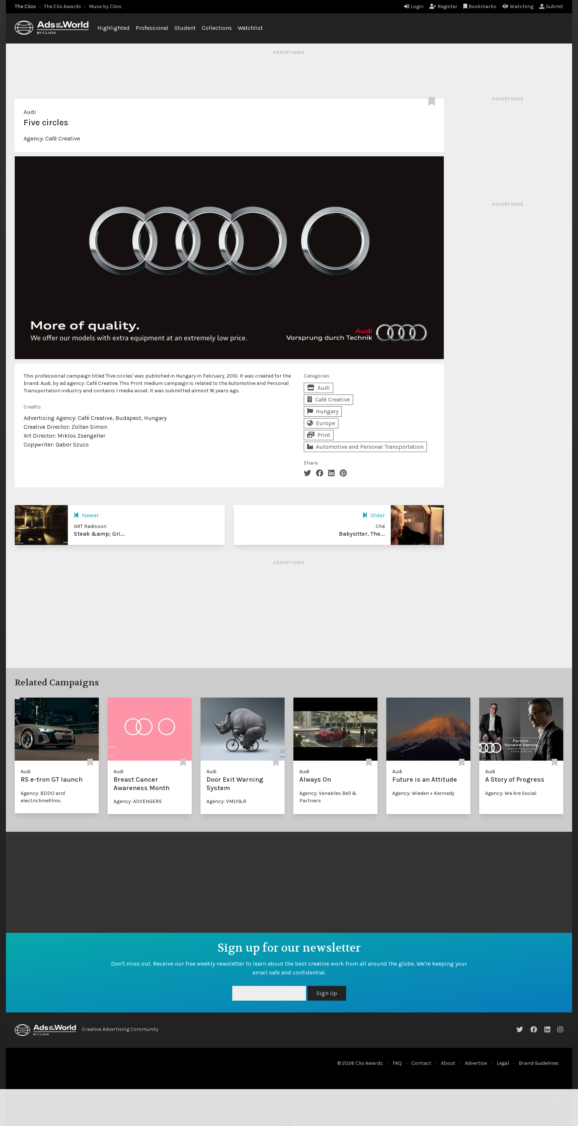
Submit (551, 6)
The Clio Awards (62, 6)
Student (185, 27)
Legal (503, 1063)
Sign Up (326, 993)
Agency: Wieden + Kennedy (423, 793)
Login (414, 6)
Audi (30, 111)
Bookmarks (480, 6)
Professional (152, 27)
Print (318, 434)
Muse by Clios (105, 6)
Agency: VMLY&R (226, 801)
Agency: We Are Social (510, 793)
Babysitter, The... (362, 533)
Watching (517, 6)
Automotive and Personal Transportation (365, 446)
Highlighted (113, 27)
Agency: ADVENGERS (138, 801)
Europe (321, 423)
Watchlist (250, 27)
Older (373, 515)
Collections (217, 27)
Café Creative (62, 138)
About (448, 1063)
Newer (86, 515)
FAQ (397, 1063)
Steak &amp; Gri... (99, 533)
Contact (421, 1063)
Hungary (322, 411)
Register (443, 6)
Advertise (476, 1063)
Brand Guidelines (539, 1063)
